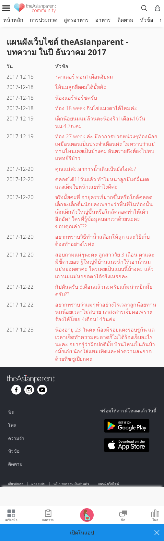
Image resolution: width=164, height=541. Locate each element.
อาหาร (103, 19)
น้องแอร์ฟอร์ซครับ (76, 97)
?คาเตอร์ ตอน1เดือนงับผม (84, 76)
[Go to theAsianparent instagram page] (29, 390)
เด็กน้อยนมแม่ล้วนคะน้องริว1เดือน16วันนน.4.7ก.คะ (100, 122)
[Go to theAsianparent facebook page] (16, 390)
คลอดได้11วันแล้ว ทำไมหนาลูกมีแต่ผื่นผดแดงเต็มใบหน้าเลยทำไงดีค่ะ (102, 183)
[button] (82, 532)
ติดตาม (125, 19)
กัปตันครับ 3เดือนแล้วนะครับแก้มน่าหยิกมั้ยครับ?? (103, 290)
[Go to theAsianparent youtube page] (42, 390)
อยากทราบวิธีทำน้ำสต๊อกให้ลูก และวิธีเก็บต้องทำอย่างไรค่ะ (102, 240)
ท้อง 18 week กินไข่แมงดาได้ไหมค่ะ (96, 108)
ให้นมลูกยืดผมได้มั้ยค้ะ (80, 87)
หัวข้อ (146, 19)
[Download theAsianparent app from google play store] (127, 426)
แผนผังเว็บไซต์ (108, 484)
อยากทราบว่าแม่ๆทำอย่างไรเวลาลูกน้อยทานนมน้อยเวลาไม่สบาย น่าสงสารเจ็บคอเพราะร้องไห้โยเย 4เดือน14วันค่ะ (105, 312)
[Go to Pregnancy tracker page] (87, 514)
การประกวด (43, 19)
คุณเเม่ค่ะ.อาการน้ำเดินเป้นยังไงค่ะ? (95, 168)
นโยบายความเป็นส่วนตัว (71, 484)
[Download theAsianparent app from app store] (127, 446)
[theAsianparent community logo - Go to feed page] (35, 9)
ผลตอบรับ (38, 484)
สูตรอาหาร (76, 19)
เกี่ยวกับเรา (15, 484)
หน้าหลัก (13, 19)
